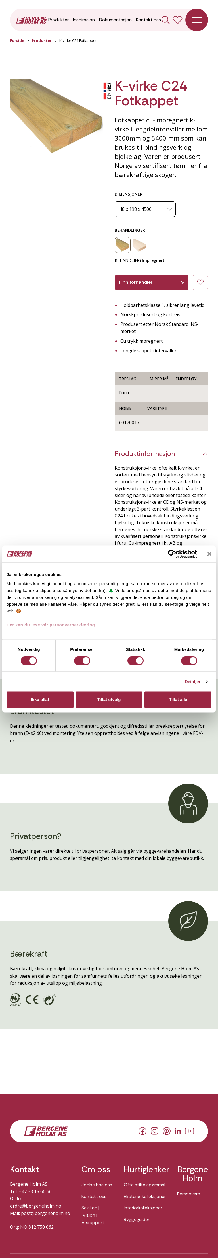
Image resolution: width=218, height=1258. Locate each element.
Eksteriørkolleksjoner (145, 1196)
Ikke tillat (40, 699)
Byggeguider (136, 1219)
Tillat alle (178, 699)
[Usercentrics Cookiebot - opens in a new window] (172, 554)
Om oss (95, 1169)
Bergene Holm (192, 1174)
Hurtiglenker (145, 1169)
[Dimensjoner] (145, 209)
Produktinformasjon (145, 453)
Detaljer (193, 681)
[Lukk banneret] (209, 554)
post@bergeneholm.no (45, 1213)
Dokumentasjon (115, 20)
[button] (56, 117)
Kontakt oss (148, 20)
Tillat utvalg (109, 699)
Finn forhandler (151, 282)
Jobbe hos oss (96, 1185)
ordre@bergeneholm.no (35, 1206)
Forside (17, 40)
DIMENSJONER (128, 194)
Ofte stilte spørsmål (144, 1185)
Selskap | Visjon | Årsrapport (92, 1215)
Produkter (58, 20)
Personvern (188, 1194)
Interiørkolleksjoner (143, 1208)
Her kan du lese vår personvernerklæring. (51, 624)
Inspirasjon (84, 20)
